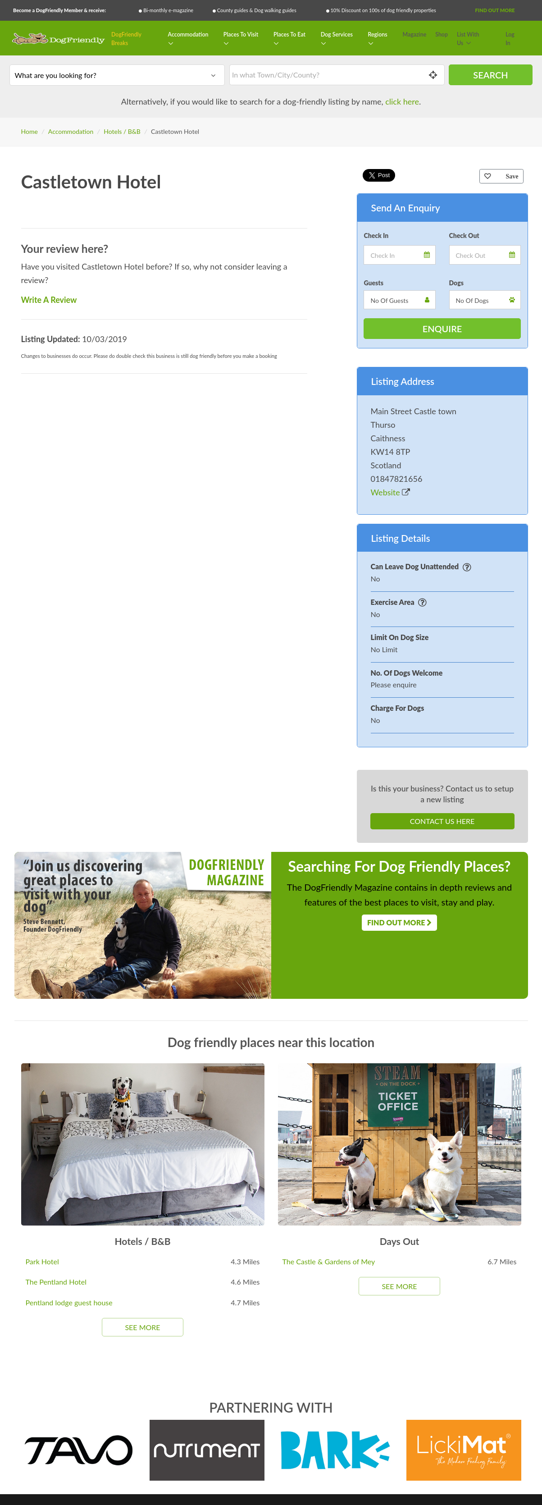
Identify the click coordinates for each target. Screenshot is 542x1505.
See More (142, 1327)
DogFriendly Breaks (126, 39)
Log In (510, 39)
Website (390, 492)
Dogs (456, 283)
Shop (441, 34)
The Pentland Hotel (56, 1281)
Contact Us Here (442, 821)
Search (490, 74)
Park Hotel (42, 1261)
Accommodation (188, 34)
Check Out (464, 235)
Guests (373, 283)
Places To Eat (289, 34)
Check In (376, 235)
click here (402, 101)
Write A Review (49, 300)
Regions (377, 34)
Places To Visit (241, 34)
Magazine (415, 34)
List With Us (468, 39)
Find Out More (495, 10)
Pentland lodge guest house (69, 1302)
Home (29, 131)
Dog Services (337, 34)
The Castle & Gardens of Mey (328, 1261)
